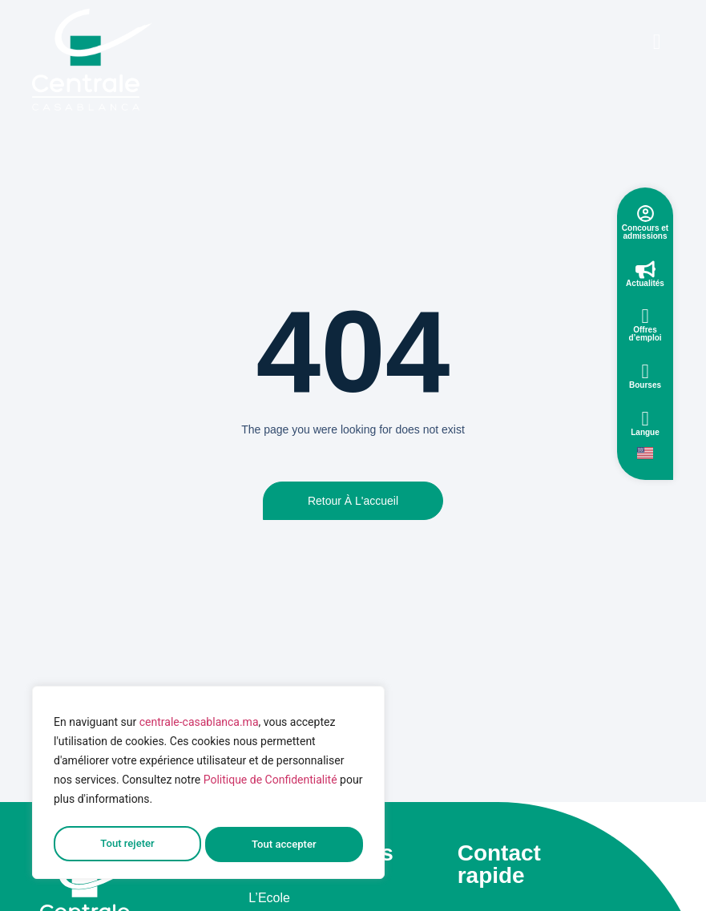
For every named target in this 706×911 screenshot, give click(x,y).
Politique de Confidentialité (270, 785)
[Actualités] (645, 270)
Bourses (645, 385)
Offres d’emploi (644, 333)
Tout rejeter (126, 844)
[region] (208, 785)
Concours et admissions (645, 232)
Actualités (645, 283)
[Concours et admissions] (645, 214)
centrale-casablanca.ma (199, 727)
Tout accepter (284, 844)
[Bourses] (645, 371)
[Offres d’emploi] (645, 316)
